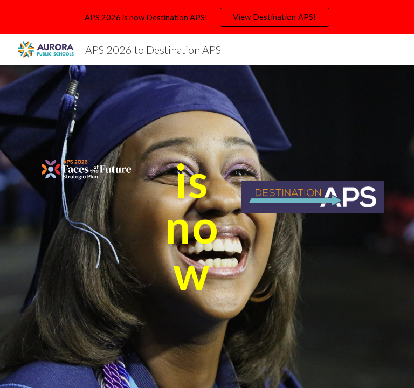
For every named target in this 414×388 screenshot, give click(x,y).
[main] (191, 226)
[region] (207, 17)
